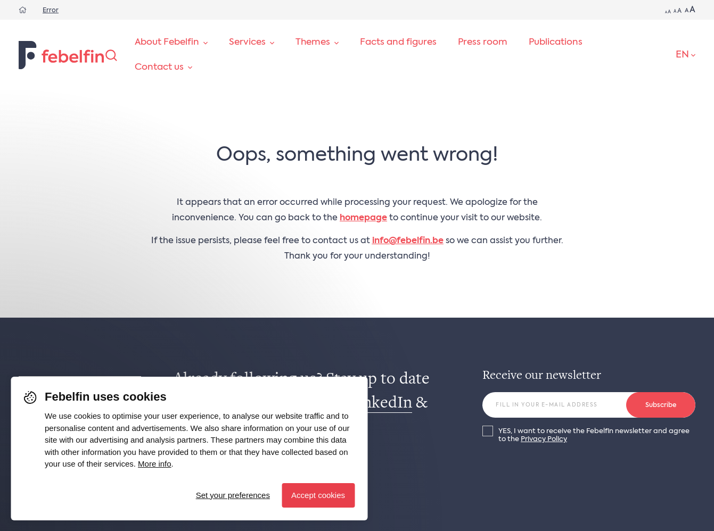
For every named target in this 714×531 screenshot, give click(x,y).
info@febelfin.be (408, 241)
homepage (363, 218)
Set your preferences (233, 495)
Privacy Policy (544, 439)
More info (154, 463)
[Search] (111, 55)
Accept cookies (318, 495)
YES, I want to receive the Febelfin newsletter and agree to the (594, 435)
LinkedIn (380, 403)
